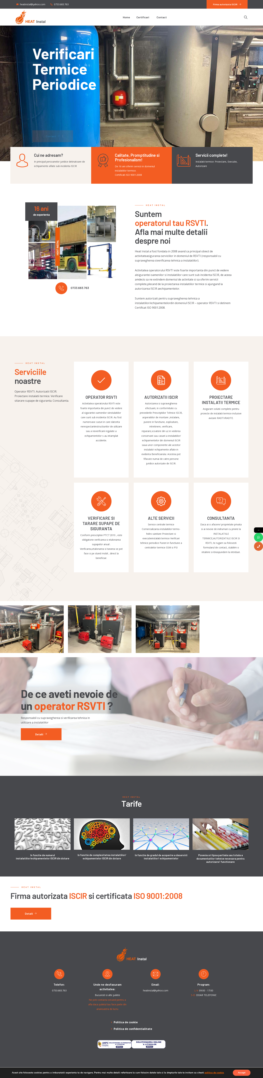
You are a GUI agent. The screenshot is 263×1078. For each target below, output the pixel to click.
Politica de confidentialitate (133, 1029)
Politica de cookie (126, 1022)
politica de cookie (214, 1072)
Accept (241, 1072)
